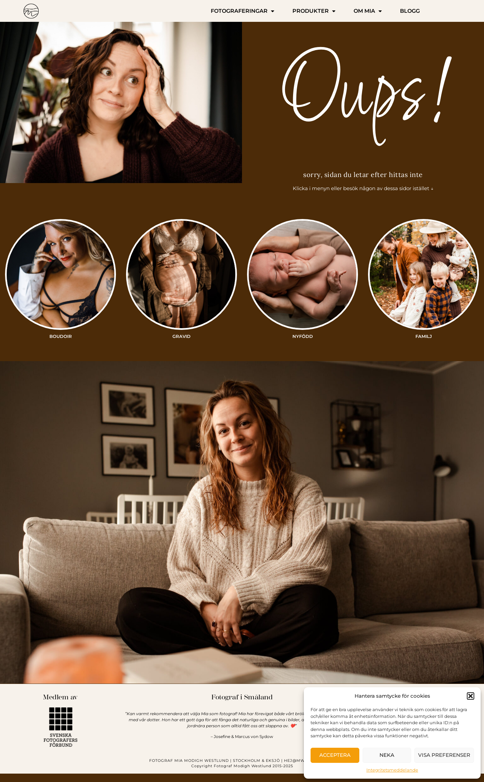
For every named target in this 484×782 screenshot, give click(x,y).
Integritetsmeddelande (392, 770)
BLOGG (410, 11)
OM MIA (368, 11)
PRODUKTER (313, 11)
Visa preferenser (444, 755)
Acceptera (335, 755)
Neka (386, 755)
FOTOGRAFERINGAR (242, 11)
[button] (470, 696)
